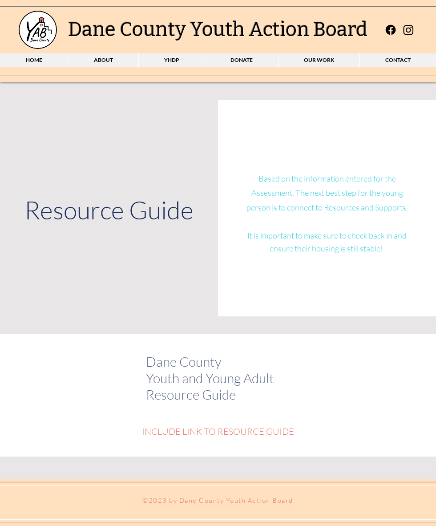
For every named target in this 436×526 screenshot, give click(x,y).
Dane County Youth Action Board (217, 29)
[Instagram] (408, 29)
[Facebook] (390, 29)
